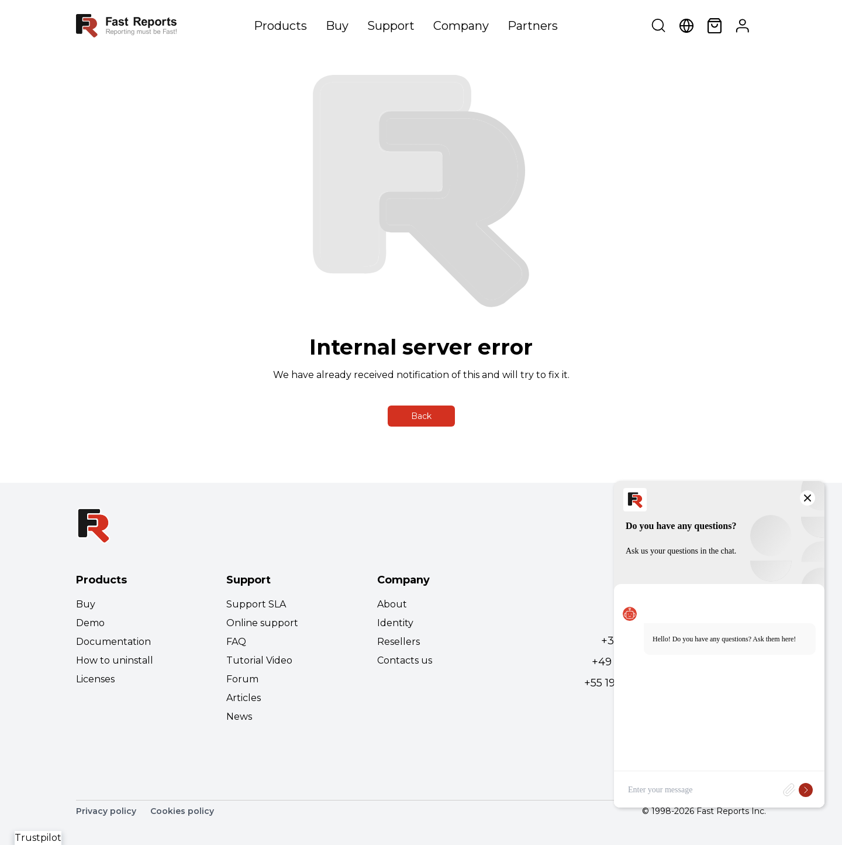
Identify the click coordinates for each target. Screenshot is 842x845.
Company (461, 26)
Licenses (95, 679)
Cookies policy (182, 811)
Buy (337, 26)
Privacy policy (106, 811)
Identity (395, 622)
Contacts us (404, 660)
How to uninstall (114, 660)
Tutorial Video (259, 660)
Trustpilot (38, 837)
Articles (243, 697)
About (392, 604)
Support (391, 26)
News (239, 716)
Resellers (398, 641)
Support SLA (256, 604)
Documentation (113, 641)
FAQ (236, 641)
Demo (90, 622)
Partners (533, 26)
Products (280, 26)
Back (421, 416)
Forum (242, 679)
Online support (262, 622)
